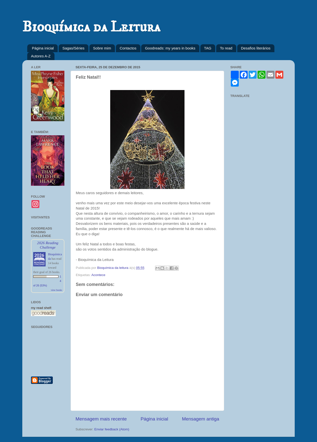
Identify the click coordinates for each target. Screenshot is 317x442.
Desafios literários (255, 48)
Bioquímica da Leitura (91, 27)
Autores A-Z (41, 56)
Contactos (128, 48)
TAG (207, 48)
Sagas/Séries (73, 48)
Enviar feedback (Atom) (111, 429)
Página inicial (43, 48)
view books (56, 290)
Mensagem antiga (200, 418)
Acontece (98, 275)
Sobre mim (102, 48)
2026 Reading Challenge (47, 245)
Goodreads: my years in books (170, 48)
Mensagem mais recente (101, 418)
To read (226, 48)
